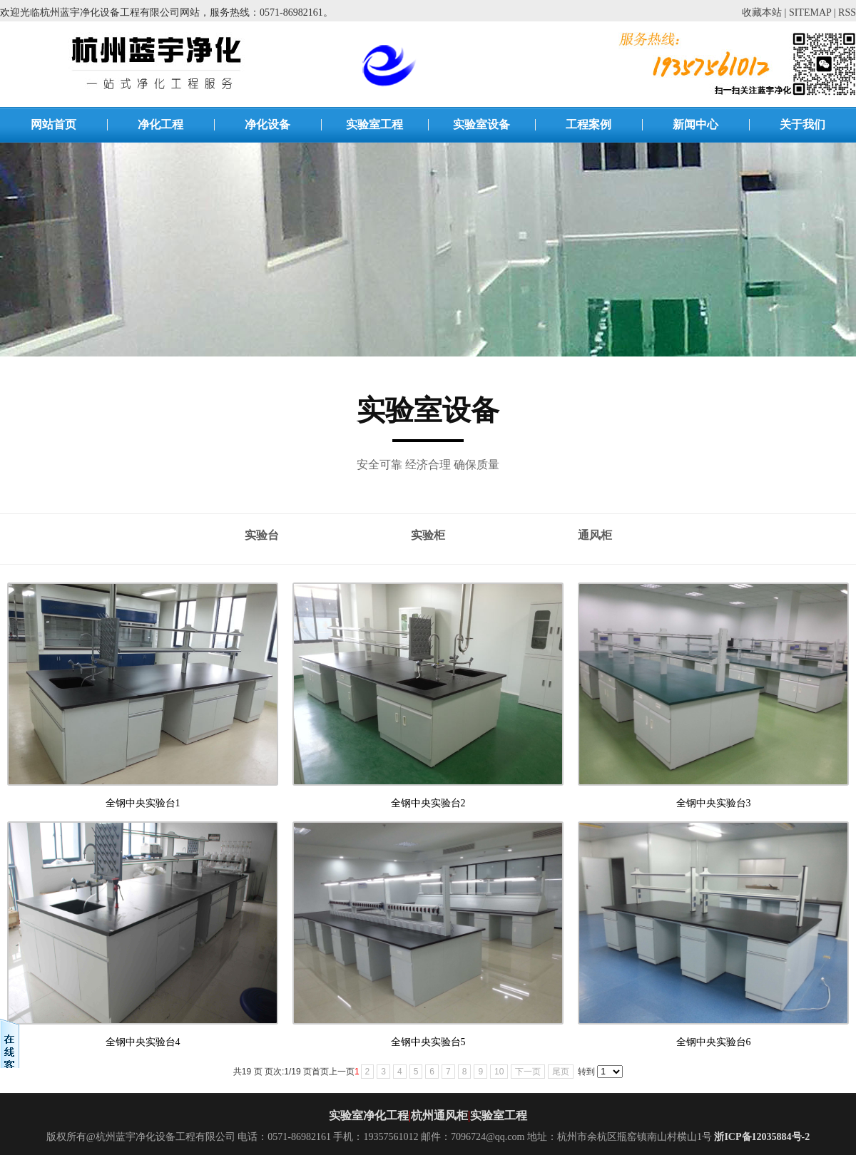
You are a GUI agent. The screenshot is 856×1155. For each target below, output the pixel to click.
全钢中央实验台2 (428, 803)
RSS (847, 12)
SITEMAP (810, 12)
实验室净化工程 (369, 1115)
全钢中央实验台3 (713, 803)
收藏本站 (762, 12)
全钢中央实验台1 (143, 803)
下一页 (528, 1072)
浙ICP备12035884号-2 (762, 1136)
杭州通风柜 (439, 1115)
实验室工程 (498, 1115)
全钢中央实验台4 (143, 1042)
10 (499, 1072)
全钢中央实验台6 (713, 1042)
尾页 (560, 1072)
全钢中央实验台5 (428, 1042)
